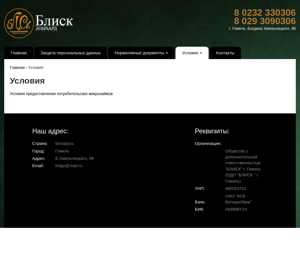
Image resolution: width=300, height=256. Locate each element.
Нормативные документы (141, 52)
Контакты (225, 52)
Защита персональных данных (71, 52)
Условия (192, 52)
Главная (19, 52)
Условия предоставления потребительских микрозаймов (61, 93)
